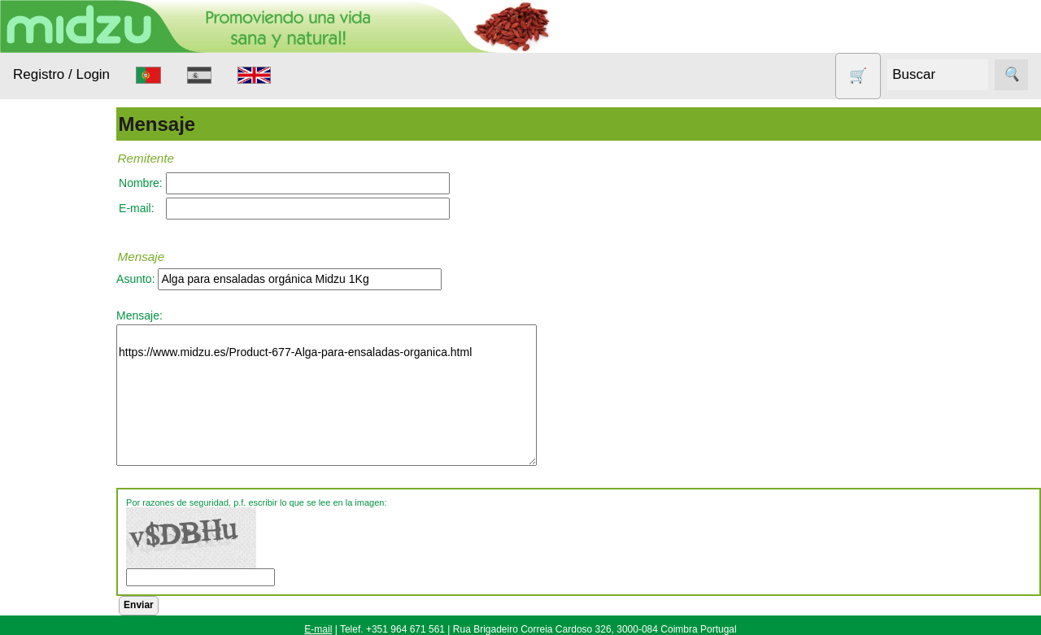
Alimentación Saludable (67, 252)
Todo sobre (41, 588)
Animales (58, 292)
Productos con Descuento (72, 507)
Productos (38, 202)
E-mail (318, 629)
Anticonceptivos (75, 323)
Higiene (53, 386)
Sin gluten (60, 548)
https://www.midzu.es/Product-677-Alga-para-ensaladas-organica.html (373, 395)
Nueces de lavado (62, 427)
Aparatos (57, 355)
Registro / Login (61, 74)
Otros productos (76, 467)
